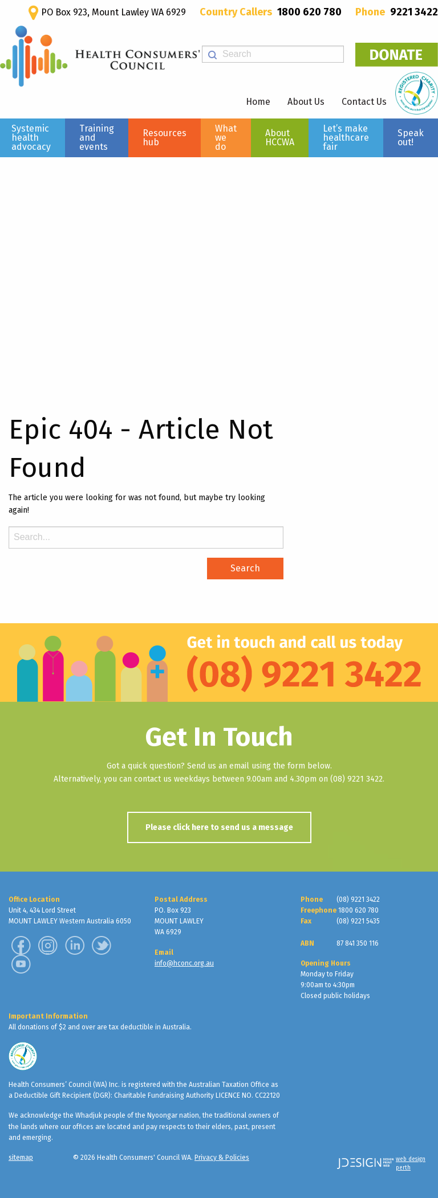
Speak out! (411, 138)
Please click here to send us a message (219, 827)
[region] (219, 271)
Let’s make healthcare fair (346, 137)
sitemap (21, 1158)
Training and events (96, 137)
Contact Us (364, 101)
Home (258, 101)
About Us (306, 101)
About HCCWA (279, 138)
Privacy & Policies (221, 1158)
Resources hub (164, 138)
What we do (226, 137)
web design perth (410, 1163)
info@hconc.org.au (184, 963)
